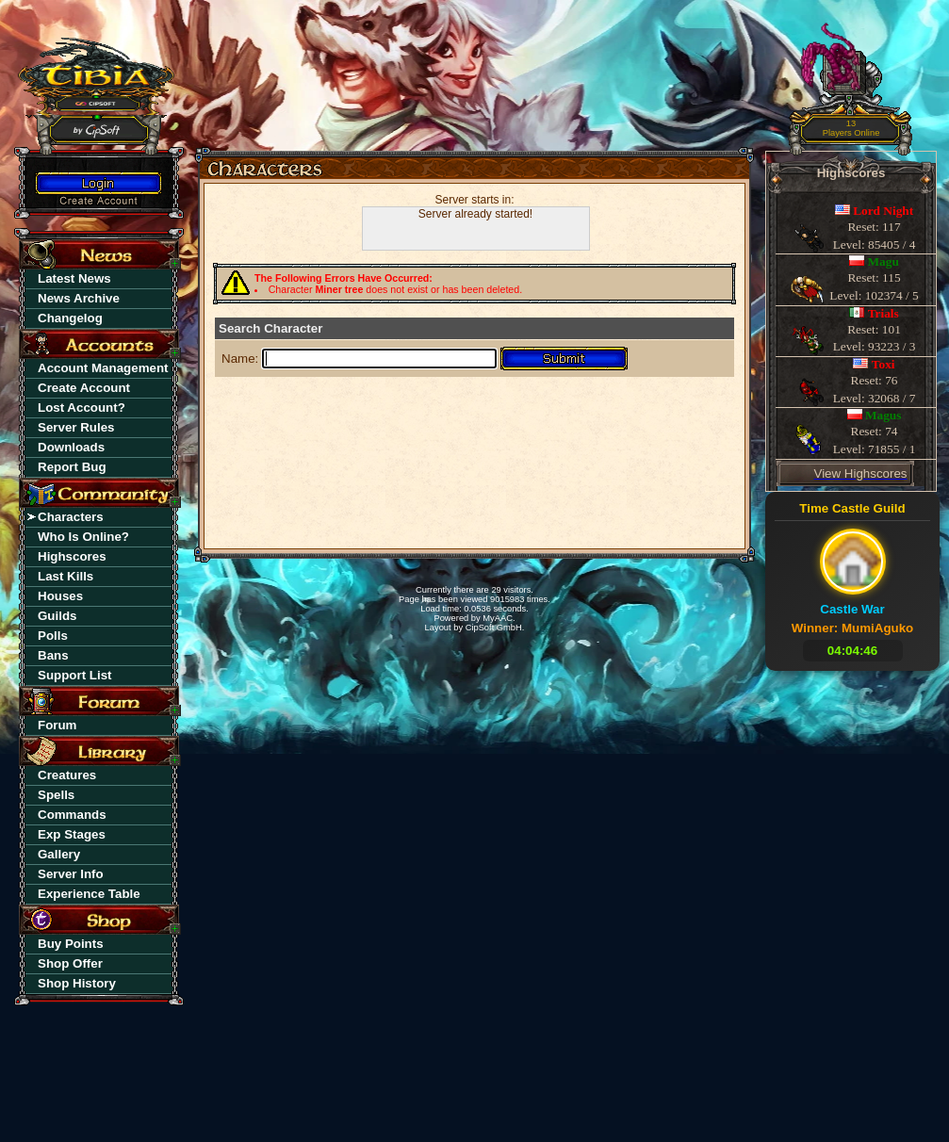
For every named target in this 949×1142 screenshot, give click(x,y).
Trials (883, 313)
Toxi (883, 364)
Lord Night (883, 211)
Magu (883, 261)
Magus (883, 415)
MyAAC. (499, 618)
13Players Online (851, 129)
